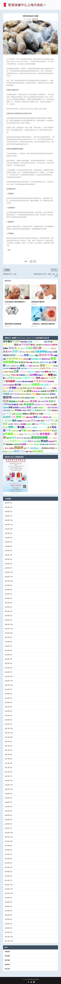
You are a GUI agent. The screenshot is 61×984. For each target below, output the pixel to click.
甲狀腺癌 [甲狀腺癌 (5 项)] (26, 344)
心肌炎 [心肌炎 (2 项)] (11, 448)
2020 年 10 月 (9, 789)
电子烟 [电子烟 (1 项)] (55, 366)
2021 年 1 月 (8, 776)
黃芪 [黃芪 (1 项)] (6, 427)
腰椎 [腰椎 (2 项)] (32, 398)
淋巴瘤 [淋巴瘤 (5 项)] (17, 384)
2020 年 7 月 (8, 802)
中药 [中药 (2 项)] (43, 410)
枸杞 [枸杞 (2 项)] (33, 410)
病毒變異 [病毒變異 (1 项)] (24, 410)
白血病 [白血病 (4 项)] (23, 444)
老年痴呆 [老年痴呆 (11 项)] (45, 434)
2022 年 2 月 (8, 720)
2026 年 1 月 (8, 516)
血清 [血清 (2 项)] (17, 401)
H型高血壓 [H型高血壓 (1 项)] (16, 444)
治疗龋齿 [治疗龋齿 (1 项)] (18, 381)
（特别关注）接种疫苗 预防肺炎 (43, 324)
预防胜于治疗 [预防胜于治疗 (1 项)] (46, 348)
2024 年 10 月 (9, 581)
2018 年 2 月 (8, 928)
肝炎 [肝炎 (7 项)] (5, 351)
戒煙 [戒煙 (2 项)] (49, 407)
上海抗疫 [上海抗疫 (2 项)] (22, 372)
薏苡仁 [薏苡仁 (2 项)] (33, 345)
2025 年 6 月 (8, 546)
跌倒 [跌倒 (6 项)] (29, 390)
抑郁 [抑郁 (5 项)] (10, 407)
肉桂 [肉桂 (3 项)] (42, 385)
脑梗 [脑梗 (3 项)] (16, 362)
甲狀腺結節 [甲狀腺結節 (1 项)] (54, 414)
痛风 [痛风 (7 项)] (19, 441)
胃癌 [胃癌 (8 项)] (28, 407)
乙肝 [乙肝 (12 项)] (16, 371)
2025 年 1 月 (8, 568)
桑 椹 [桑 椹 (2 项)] (49, 427)
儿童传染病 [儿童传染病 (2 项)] (33, 448)
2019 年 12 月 (9, 832)
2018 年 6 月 (8, 910)
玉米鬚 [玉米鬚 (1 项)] (30, 342)
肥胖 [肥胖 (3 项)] (52, 434)
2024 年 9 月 (8, 585)
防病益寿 (7, 964)
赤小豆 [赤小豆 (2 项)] (15, 434)
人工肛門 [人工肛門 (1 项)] (34, 408)
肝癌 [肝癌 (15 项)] (15, 351)
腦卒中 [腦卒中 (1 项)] (45, 375)
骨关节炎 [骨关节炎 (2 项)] (20, 438)
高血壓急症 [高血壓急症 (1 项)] (22, 408)
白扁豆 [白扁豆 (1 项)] (28, 421)
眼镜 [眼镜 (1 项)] (30, 366)
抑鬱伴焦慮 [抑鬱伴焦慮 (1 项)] (29, 417)
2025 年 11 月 (9, 524)
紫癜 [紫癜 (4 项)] (20, 358)
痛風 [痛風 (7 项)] (22, 365)
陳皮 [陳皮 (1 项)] (18, 424)
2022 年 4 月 (8, 711)
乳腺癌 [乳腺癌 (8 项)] (16, 341)
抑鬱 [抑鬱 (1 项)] (13, 414)
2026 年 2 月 (8, 511)
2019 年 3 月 (8, 871)
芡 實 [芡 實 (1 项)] (8, 410)
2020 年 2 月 (8, 824)
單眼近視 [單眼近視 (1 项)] (49, 388)
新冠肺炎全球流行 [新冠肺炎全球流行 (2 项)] (48, 448)
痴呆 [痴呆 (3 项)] (42, 420)
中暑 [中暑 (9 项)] (8, 430)
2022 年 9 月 (8, 689)
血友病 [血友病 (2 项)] (43, 391)
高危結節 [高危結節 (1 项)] (51, 441)
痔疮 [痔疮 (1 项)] (21, 388)
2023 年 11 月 (9, 629)
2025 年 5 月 (8, 550)
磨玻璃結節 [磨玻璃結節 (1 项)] (36, 368)
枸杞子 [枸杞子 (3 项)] (30, 441)
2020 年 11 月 (9, 785)
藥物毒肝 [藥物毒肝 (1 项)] (28, 398)
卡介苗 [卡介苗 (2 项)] (49, 342)
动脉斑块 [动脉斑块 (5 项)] (47, 430)
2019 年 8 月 (8, 850)
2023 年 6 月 (8, 650)
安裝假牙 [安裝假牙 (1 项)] (37, 444)
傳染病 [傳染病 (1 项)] (30, 434)
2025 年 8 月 (8, 537)
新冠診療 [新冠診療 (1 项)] (34, 391)
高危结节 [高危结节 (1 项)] (29, 388)
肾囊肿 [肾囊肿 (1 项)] (38, 421)
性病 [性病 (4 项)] (46, 401)
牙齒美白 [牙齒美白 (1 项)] (40, 408)
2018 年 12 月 (9, 884)
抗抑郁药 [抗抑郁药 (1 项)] (6, 368)
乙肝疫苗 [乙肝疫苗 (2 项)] (10, 391)
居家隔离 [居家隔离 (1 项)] (27, 401)
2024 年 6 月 (8, 598)
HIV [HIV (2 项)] (42, 401)
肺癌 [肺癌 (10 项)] (10, 427)
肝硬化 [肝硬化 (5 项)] (11, 377)
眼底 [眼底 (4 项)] (16, 344)
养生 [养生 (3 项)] (37, 414)
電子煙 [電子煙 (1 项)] (30, 368)
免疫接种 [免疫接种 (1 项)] (29, 424)
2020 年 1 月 (8, 828)
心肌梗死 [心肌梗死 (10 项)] (12, 441)
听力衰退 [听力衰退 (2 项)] (51, 398)
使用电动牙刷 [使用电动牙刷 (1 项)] (44, 444)
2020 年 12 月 (9, 780)
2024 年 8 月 (8, 589)
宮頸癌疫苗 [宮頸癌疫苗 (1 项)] (52, 444)
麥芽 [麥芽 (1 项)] (25, 391)
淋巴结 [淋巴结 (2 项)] (8, 438)
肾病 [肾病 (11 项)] (42, 365)
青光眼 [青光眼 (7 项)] (33, 401)
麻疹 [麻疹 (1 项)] (6, 378)
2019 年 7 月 (8, 854)
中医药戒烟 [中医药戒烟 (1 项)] (46, 414)
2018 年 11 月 (9, 889)
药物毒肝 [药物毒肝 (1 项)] (19, 421)
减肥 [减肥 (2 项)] (15, 427)
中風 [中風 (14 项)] (50, 355)
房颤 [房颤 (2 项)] (44, 388)
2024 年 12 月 (9, 572)
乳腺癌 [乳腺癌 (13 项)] (9, 434)
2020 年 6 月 (8, 806)
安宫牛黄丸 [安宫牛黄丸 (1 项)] (24, 368)
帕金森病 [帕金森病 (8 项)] (29, 404)
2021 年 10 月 (9, 737)
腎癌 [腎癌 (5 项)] (38, 377)
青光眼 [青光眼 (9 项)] (21, 427)
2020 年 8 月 (8, 798)
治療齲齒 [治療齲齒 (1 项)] (6, 372)
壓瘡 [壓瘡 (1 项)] (33, 431)
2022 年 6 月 (8, 702)
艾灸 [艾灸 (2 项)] (39, 401)
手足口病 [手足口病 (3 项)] (15, 375)
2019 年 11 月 (9, 837)
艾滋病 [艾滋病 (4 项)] (33, 378)
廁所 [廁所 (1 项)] (18, 388)
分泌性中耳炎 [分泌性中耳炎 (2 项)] (42, 427)
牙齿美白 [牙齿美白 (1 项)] (10, 451)
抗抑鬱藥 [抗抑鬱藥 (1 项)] (54, 405)
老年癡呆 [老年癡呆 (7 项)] (7, 341)
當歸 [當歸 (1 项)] (19, 431)
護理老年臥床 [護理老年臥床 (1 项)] (46, 359)
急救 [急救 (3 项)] (23, 397)
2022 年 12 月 (9, 676)
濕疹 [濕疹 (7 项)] (14, 420)
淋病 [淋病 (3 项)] (46, 371)
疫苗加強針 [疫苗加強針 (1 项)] (35, 366)
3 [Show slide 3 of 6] (15, 493)
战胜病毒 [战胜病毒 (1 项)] (39, 388)
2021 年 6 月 (8, 754)
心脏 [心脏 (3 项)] (45, 397)
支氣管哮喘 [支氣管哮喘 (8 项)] (41, 351)
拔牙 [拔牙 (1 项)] (39, 391)
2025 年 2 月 (8, 563)
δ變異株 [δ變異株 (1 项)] (27, 352)
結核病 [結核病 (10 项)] (6, 417)
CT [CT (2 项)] (28, 448)
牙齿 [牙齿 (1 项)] (23, 352)
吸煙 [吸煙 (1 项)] (28, 414)
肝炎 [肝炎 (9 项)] (33, 420)
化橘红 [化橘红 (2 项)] (37, 398)
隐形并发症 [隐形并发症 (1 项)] (29, 444)
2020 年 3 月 (8, 819)
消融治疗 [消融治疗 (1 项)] (38, 372)
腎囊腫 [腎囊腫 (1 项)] (11, 372)
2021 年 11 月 (9, 733)
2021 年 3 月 (8, 767)
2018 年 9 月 (8, 897)
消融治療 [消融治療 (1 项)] (24, 381)
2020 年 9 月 (8, 793)
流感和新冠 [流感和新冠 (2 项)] (16, 398)
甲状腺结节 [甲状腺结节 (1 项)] (18, 378)
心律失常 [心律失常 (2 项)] (54, 345)
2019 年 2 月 (8, 876)
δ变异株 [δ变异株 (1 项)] (25, 359)
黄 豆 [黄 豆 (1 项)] (39, 448)
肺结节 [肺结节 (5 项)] (17, 451)
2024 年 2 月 (8, 615)
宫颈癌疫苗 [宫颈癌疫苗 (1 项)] (12, 368)
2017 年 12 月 (9, 937)
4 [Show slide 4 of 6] (16, 493)
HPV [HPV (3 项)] (10, 352)
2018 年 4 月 (8, 919)
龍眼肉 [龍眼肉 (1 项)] (23, 348)
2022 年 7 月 (8, 698)
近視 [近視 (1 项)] (19, 345)
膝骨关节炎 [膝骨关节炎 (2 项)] (44, 362)
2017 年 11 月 (9, 941)
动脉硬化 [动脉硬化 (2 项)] (22, 375)
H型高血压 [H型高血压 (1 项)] (54, 410)
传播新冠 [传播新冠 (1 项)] (29, 431)
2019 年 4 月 (8, 867)
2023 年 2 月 (8, 668)
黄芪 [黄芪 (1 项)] (40, 410)
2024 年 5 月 (8, 602)
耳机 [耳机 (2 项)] (27, 362)
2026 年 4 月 (8, 503)
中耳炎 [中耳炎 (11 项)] (37, 381)
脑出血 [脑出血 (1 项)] (28, 394)
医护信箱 (7, 960)
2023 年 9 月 (8, 637)
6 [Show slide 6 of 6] (19, 493)
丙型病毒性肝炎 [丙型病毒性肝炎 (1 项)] (36, 359)
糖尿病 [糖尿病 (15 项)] (43, 355)
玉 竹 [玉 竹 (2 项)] (27, 366)
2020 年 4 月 (8, 815)
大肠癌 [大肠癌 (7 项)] (25, 377)
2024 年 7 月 (8, 594)
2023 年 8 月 (8, 641)
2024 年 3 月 (8, 611)
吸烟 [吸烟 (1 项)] (45, 342)
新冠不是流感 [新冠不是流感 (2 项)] (15, 394)
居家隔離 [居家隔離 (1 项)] (23, 424)
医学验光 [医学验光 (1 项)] (50, 352)
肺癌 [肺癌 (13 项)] (18, 417)
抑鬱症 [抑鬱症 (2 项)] (21, 404)
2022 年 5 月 (8, 707)
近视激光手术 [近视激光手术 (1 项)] (45, 394)
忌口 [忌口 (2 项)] (47, 378)
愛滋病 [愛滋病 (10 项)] (44, 441)
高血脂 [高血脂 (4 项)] (11, 344)
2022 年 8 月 (8, 694)
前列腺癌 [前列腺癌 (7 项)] (10, 381)
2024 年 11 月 (9, 576)
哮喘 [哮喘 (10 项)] (42, 423)
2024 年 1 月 (8, 620)
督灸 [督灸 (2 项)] (37, 355)
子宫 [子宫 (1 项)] (15, 424)
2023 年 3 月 (8, 663)
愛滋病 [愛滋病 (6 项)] (8, 420)
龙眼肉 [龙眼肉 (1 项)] (43, 378)
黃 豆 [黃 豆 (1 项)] (6, 448)
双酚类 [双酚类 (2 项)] (5, 407)
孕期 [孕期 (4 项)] (24, 413)
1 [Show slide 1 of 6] (12, 493)
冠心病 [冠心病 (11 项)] (49, 365)
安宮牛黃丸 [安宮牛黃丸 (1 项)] (54, 368)
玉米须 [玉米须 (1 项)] (34, 427)
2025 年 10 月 (9, 529)
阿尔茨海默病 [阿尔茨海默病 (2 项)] (13, 404)
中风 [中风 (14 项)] (9, 413)
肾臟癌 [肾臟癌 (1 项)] (55, 438)
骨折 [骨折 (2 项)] (38, 441)
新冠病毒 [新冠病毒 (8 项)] (18, 391)
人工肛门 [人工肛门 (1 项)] (10, 424)
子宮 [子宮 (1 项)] (17, 355)
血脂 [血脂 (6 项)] (46, 384)
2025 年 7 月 (8, 542)
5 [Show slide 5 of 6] (18, 493)
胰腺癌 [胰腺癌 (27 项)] (18, 448)
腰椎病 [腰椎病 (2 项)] (45, 417)
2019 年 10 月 (9, 841)
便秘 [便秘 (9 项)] (22, 451)
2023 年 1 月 (8, 672)
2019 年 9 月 (8, 845)
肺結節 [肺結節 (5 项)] (44, 381)
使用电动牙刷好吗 (37, 302)
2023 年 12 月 (9, 624)
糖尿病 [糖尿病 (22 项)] (7, 397)
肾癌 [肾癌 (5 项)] (35, 417)
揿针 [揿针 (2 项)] (4, 391)
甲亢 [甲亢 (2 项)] (45, 407)
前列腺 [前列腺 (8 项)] (35, 434)
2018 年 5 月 (8, 915)
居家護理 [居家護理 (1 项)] (39, 345)
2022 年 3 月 (8, 715)
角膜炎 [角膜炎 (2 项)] (5, 348)
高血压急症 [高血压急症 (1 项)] (27, 438)
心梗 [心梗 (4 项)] (22, 401)
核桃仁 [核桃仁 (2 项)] (8, 366)
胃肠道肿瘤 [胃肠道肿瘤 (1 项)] (9, 444)
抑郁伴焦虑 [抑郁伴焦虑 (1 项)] (23, 342)
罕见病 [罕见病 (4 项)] (18, 410)
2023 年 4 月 (8, 659)
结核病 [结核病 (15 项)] (35, 384)
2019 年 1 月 (8, 880)
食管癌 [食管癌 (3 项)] (16, 407)
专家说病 (7, 951)
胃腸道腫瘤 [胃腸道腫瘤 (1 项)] (18, 414)
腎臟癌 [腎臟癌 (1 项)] (12, 410)
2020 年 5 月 (8, 811)
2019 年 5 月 (8, 863)
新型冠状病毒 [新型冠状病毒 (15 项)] (39, 437)
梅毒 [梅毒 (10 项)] (26, 355)
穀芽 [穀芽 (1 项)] (33, 424)
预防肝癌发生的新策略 (13, 324)
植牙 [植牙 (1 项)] (4, 414)
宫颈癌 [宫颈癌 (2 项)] (33, 394)
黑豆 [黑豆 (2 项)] (34, 388)
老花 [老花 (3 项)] (29, 410)
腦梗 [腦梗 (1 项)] (29, 359)
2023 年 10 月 (9, 633)
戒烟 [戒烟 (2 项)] (18, 348)
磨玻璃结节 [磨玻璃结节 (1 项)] (28, 427)
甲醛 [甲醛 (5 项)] (24, 430)
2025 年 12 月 (9, 520)
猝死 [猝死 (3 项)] (23, 417)
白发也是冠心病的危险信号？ (15, 302)
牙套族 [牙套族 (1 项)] (54, 388)
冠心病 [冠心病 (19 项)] (37, 348)
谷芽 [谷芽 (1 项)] (49, 417)
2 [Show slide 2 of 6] (14, 493)
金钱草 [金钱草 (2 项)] (40, 417)
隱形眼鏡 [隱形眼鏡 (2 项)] (12, 401)
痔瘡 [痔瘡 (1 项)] (41, 398)
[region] (15, 477)
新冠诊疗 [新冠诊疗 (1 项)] (32, 355)
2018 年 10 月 (9, 893)
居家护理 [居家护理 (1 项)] (48, 424)
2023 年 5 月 (8, 655)
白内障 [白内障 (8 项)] (33, 374)
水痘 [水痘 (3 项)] (32, 352)
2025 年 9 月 (8, 533)
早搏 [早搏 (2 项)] (48, 391)
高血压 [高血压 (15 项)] (12, 348)
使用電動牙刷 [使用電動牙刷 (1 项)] (46, 345)
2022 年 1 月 (8, 724)
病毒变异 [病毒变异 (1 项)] (23, 394)
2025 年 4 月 (8, 555)
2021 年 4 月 (8, 763)
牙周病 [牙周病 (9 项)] (29, 348)
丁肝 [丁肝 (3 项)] (20, 352)
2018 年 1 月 (8, 932)
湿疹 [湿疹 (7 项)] (52, 391)
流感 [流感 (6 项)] (41, 341)
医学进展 (35, 19)
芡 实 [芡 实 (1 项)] (24, 421)
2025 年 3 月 (8, 559)
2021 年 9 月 (8, 741)
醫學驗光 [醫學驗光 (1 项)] (40, 375)
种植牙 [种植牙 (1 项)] (31, 451)
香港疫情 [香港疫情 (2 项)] (21, 362)
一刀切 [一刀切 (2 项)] (48, 410)
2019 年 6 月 (8, 858)
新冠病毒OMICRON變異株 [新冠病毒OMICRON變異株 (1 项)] (42, 405)
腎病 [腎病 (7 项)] (14, 437)
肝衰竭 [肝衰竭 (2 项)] (24, 441)
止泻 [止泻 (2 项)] (27, 375)
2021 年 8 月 (8, 746)
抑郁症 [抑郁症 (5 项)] (12, 355)
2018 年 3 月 (8, 924)
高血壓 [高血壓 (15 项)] (49, 420)
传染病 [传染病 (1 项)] (21, 355)
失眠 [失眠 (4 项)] (41, 413)
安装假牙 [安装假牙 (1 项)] (8, 375)
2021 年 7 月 (8, 750)
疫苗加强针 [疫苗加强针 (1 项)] (36, 362)
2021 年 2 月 (8, 772)
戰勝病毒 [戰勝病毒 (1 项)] (53, 348)
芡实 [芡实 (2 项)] (24, 388)
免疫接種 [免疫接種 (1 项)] (30, 381)
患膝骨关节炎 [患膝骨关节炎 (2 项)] (45, 368)
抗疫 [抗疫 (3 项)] (18, 368)
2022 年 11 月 (9, 681)
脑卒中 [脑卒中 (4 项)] (52, 384)
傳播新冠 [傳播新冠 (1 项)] (52, 394)
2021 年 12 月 (9, 728)
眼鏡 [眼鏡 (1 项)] (42, 372)
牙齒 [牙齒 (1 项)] (30, 362)
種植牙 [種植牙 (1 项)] (38, 424)
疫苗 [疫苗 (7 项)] (32, 413)
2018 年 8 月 (8, 902)
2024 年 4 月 (8, 607)
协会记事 (7, 969)
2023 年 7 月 (8, 646)
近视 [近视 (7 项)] (13, 417)
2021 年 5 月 (8, 759)
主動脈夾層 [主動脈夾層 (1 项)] (14, 431)
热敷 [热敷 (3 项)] (25, 434)
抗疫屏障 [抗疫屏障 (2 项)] (35, 342)
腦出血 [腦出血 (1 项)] (38, 394)
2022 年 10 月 (9, 685)
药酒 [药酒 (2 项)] (36, 410)
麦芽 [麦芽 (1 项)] (49, 372)
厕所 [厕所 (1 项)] (50, 362)
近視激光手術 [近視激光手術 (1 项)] (30, 372)
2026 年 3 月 (8, 507)
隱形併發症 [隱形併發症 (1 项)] (39, 431)
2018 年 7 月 (8, 906)
